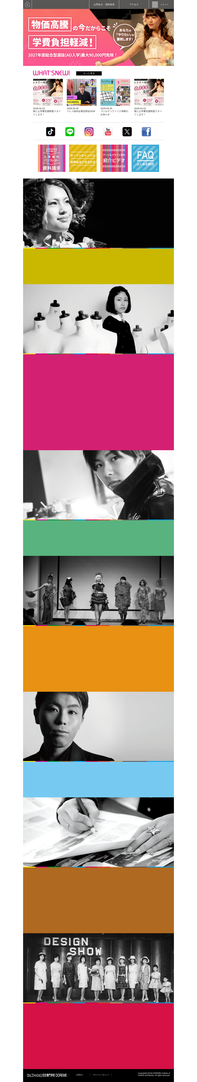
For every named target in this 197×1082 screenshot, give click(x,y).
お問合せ (79, 1075)
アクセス (134, 4)
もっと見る (89, 73)
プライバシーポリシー (100, 1075)
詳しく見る (48, 97)
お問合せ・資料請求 (104, 4)
